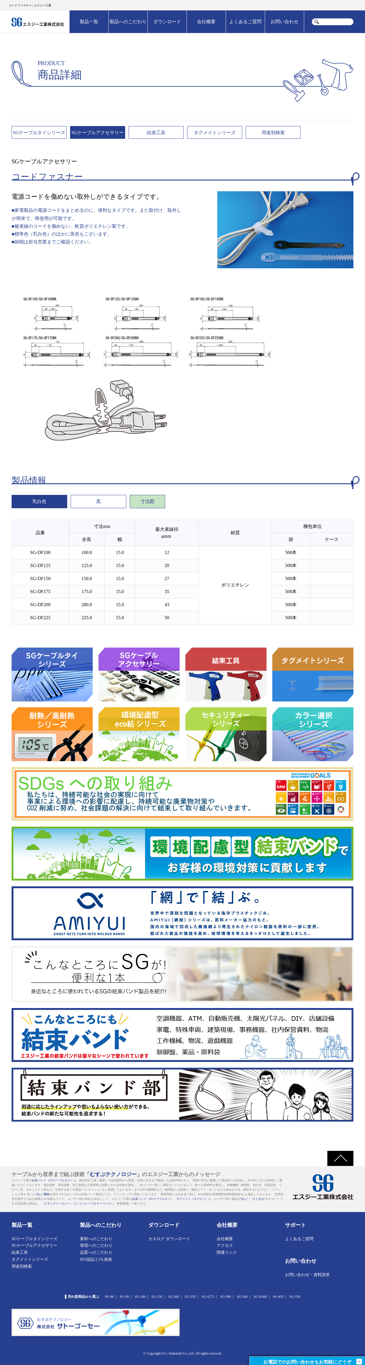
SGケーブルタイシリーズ (39, 132)
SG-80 (109, 1297)
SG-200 (173, 1297)
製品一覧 (89, 21)
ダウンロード (167, 21)
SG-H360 (260, 1297)
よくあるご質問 (245, 21)
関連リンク (227, 1252)
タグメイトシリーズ (215, 132)
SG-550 (294, 1297)
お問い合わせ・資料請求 (307, 1275)
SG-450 (278, 1297)
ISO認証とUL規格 (96, 1259)
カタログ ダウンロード (169, 1239)
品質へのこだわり (96, 1252)
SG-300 (225, 1297)
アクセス (225, 1245)
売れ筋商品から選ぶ (83, 1297)
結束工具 (156, 132)
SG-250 (190, 1297)
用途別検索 (273, 132)
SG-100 (140, 1297)
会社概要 (206, 21)
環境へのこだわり (96, 1245)
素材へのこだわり (96, 1239)
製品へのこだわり (128, 21)
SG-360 (242, 1297)
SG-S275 (207, 1297)
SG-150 (157, 1297)
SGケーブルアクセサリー (98, 132)
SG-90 (124, 1297)
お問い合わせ (284, 21)
